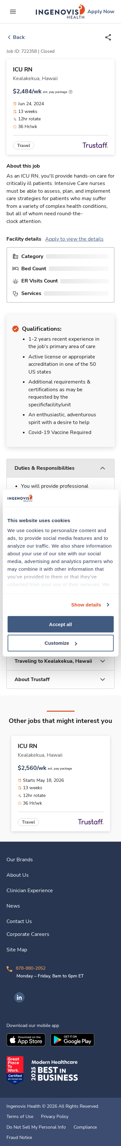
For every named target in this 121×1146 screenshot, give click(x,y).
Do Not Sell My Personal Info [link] (36, 1127)
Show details (86, 604)
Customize (61, 643)
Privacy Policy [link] (54, 1116)
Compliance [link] (85, 1127)
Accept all (60, 624)
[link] (60, 12)
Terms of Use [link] (19, 1116)
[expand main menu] (12, 11)
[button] (60, 468)
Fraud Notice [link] (19, 1137)
